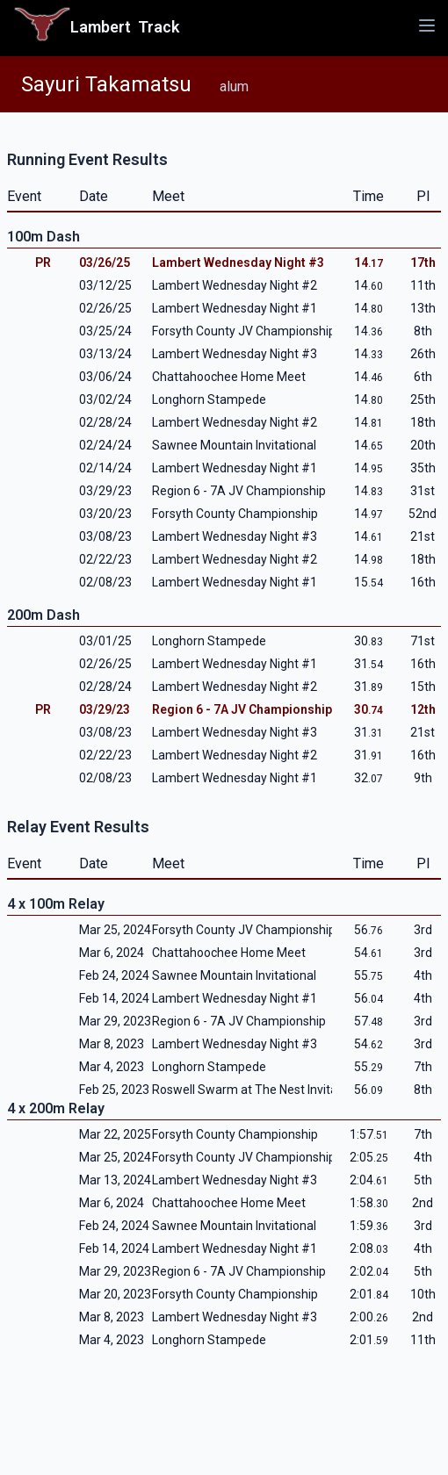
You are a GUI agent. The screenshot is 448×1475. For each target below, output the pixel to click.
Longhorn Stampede (209, 399)
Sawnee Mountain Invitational (234, 445)
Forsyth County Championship (235, 514)
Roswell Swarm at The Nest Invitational (260, 1090)
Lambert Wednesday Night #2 (234, 285)
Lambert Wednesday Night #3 (238, 262)
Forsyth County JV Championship (244, 331)
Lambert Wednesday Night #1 (234, 308)
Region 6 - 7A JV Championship (239, 491)
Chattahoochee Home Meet (229, 377)
